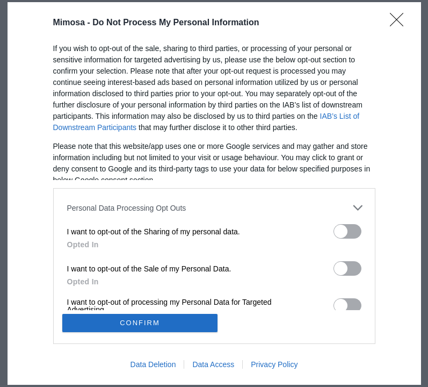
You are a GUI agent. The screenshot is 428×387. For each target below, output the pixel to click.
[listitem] (214, 207)
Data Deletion (153, 364)
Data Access (213, 364)
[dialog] (214, 193)
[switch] (347, 231)
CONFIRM (140, 323)
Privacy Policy (274, 364)
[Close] (400, 23)
